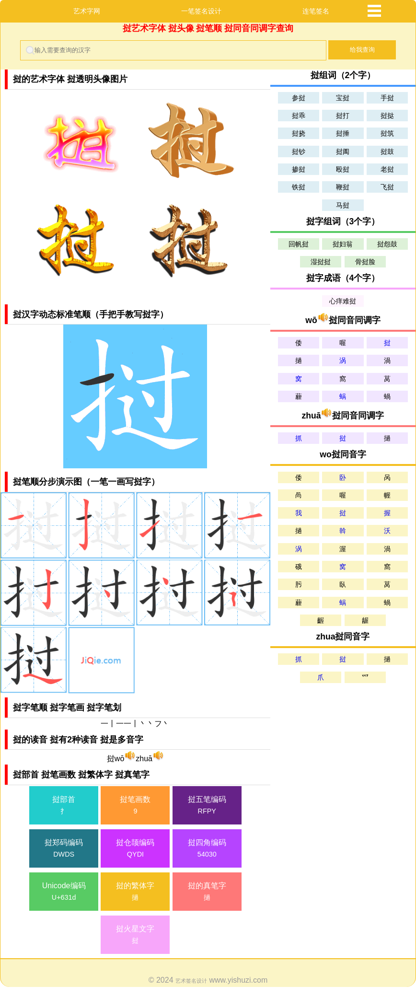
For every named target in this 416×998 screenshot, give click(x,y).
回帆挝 (299, 244)
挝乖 (298, 115)
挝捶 (342, 133)
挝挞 (387, 115)
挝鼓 (387, 151)
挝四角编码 (207, 849)
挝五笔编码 (207, 806)
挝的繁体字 (135, 892)
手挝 (387, 98)
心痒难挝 (342, 301)
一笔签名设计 (201, 11)
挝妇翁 (343, 244)
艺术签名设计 (191, 981)
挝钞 (298, 151)
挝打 (342, 115)
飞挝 (387, 187)
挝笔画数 (135, 806)
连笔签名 (315, 11)
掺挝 (298, 169)
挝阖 (342, 151)
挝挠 (298, 133)
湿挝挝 (321, 262)
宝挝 (342, 98)
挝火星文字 (135, 935)
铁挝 (298, 187)
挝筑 (387, 133)
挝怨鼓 (387, 244)
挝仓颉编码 (135, 849)
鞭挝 (342, 187)
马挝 (342, 205)
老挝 (387, 169)
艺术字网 (86, 11)
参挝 (298, 98)
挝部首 (63, 806)
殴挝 (342, 169)
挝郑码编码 (63, 849)
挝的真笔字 (207, 892)
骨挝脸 (365, 262)
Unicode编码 (63, 892)
